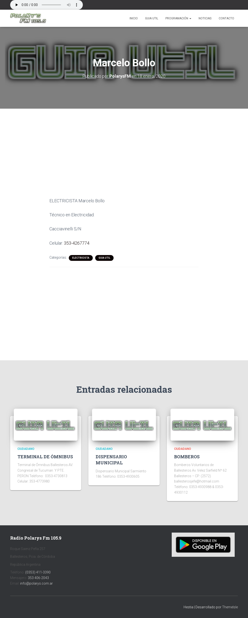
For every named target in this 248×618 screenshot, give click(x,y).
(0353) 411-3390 (38, 572)
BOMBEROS (187, 457)
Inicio (134, 18)
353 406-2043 (38, 578)
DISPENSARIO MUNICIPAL (111, 460)
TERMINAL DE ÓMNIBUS (45, 457)
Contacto (226, 18)
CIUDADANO (25, 449)
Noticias (205, 18)
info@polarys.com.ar (36, 583)
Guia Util (151, 18)
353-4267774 (76, 243)
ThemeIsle (230, 607)
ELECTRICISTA (80, 257)
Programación (178, 18)
